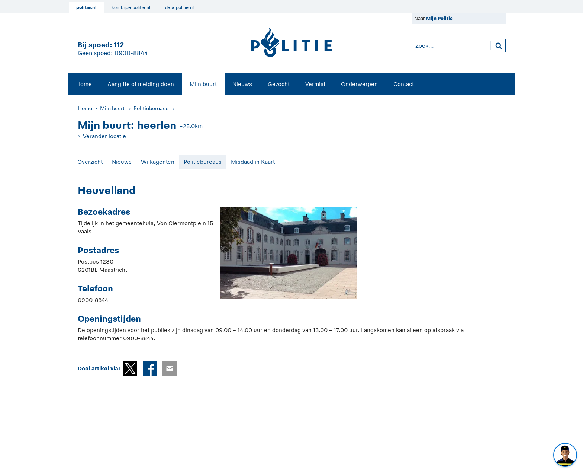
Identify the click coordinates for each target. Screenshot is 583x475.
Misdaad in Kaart (253, 161)
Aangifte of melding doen (140, 83)
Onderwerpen (359, 83)
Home (84, 83)
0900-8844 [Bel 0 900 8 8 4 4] (131, 53)
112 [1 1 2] (119, 45)
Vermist (315, 83)
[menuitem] (84, 84)
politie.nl (86, 7)
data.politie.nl (179, 7)
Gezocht (279, 83)
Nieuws (242, 83)
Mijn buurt (203, 83)
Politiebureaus (150, 108)
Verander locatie (104, 136)
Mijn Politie (439, 18)
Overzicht (90, 161)
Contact (403, 83)
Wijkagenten (157, 161)
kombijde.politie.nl (131, 7)
